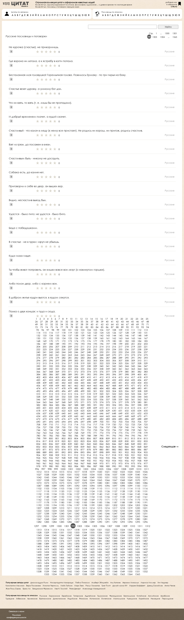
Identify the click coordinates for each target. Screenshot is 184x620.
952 (101, 460)
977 (146, 463)
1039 (129, 474)
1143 (122, 494)
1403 (38, 546)
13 (86, 318)
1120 (61, 491)
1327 (145, 529)
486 (114, 388)
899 (108, 452)
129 (133, 332)
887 (146, 449)
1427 (107, 549)
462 (76, 385)
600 (38, 407)
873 (57, 449)
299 (70, 360)
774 (114, 432)
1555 (61, 574)
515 (70, 394)
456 (38, 385)
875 (70, 449)
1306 (102, 526)
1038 (122, 474)
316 (63, 363)
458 (51, 385)
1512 (69, 565)
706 (139, 421)
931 (82, 457)
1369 (122, 538)
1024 (129, 471)
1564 (129, 574)
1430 (129, 549)
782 (51, 435)
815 (146, 438)
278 (51, 357)
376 (101, 371)
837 (57, 444)
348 (38, 368)
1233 (122, 510)
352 (63, 368)
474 (38, 388)
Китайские (141, 596)
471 (133, 385)
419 (146, 377)
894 (76, 452)
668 (127, 416)
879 (95, 449)
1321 (99, 529)
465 (95, 385)
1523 (38, 568)
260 (51, 355)
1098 (122, 485)
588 (76, 405)
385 (45, 374)
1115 (137, 488)
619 (45, 410)
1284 (54, 521)
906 (38, 455)
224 (51, 349)
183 (133, 341)
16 (101, 318)
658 (63, 416)
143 (108, 335)
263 (70, 355)
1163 (46, 499)
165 (133, 338)
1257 (76, 516)
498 (76, 391)
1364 (84, 538)
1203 (122, 505)
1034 (92, 474)
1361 (61, 538)
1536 (137, 568)
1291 (107, 521)
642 (76, 413)
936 (114, 457)
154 (63, 338)
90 (127, 327)
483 (95, 388)
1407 (69, 546)
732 (76, 427)
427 (82, 380)
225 (57, 349)
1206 (145, 505)
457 (45, 385)
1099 (129, 485)
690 (38, 421)
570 (76, 402)
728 (51, 427)
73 (41, 327)
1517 (107, 565)
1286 (69, 521)
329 (146, 363)
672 (38, 419)
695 (70, 421)
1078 (84, 483)
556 (101, 399)
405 (57, 377)
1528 (76, 568)
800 (51, 438)
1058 (46, 480)
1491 (137, 560)
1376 (61, 540)
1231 (107, 510)
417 (133, 377)
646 (101, 413)
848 (127, 444)
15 (96, 318)
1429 (122, 549)
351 (57, 368)
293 (146, 357)
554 (89, 399)
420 (38, 380)
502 (101, 391)
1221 (145, 508)
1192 (38, 505)
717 (95, 424)
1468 (76, 557)
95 (37, 330)
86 (107, 327)
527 (146, 394)
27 (41, 321)
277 (45, 357)
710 (51, 424)
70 (142, 324)
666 (114, 416)
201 (133, 343)
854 (51, 446)
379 (120, 371)
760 (139, 430)
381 (133, 371)
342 (114, 366)
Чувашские (132, 598)
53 (56, 324)
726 (38, 427)
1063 (84, 480)
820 (63, 441)
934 (101, 457)
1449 (46, 554)
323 (108, 363)
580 (139, 402)
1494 (46, 563)
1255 (61, 516)
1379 (84, 540)
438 (38, 382)
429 (95, 380)
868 (139, 446)
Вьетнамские (45, 598)
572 (89, 402)
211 (82, 346)
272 (127, 355)
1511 (61, 565)
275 (146, 355)
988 (101, 466)
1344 (46, 535)
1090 (61, 485)
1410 (92, 546)
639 (57, 413)
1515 (92, 565)
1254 (54, 516)
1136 (69, 494)
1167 (76, 499)
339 (95, 366)
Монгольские (119, 598)
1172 (114, 499)
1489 (122, 560)
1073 (46, 483)
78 (66, 327)
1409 (84, 546)
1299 (51, 526)
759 (133, 430)
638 (51, 413)
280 (63, 357)
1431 (137, 549)
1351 (99, 535)
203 (146, 343)
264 (76, 355)
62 (102, 324)
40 (107, 321)
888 (38, 452)
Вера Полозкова (33, 585)
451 (120, 382)
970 (101, 463)
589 (82, 405)
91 (132, 327)
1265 (137, 516)
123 (95, 332)
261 (57, 355)
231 (95, 349)
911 (70, 455)
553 (82, 399)
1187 (114, 502)
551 (70, 399)
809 (108, 438)
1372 (145, 538)
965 (70, 463)
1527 (69, 568)
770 (89, 432)
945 (57, 460)
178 (101, 341)
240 (38, 352)
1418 (38, 549)
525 (133, 394)
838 (63, 444)
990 (114, 466)
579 (133, 402)
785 (70, 435)
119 (70, 332)
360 (114, 368)
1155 (99, 496)
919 (120, 455)
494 (51, 391)
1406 (61, 546)
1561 (107, 574)
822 (76, 441)
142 (101, 335)
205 (45, 346)
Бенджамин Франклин (42, 588)
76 (56, 327)
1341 (137, 532)
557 (108, 399)
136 (63, 335)
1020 (99, 471)
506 (127, 391)
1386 (137, 540)
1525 (54, 568)
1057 (38, 480)
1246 (107, 513)
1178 (46, 502)
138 (76, 335)
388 (63, 374)
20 (121, 318)
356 (89, 368)
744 (38, 430)
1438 (76, 552)
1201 (107, 505)
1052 (114, 477)
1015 (61, 471)
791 (108, 435)
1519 (122, 565)
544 (139, 396)
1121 (69, 491)
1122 (76, 491)
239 (146, 349)
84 (97, 327)
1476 (137, 557)
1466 (61, 557)
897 (95, 452)
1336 (99, 532)
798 (38, 438)
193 (82, 343)
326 (127, 363)
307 (120, 360)
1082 (114, 483)
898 (101, 452)
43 (122, 321)
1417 (145, 546)
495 (57, 391)
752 (89, 430)
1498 (76, 563)
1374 (46, 540)
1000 (62, 469)
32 (66, 321)
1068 (122, 480)
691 (45, 421)
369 (57, 371)
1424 (84, 549)
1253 (46, 516)
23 (137, 318)
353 (70, 368)
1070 (137, 480)
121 (82, 332)
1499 (84, 563)
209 (70, 346)
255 (133, 352)
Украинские (54, 596)
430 (101, 380)
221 (146, 346)
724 (139, 424)
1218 (122, 508)
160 (101, 338)
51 (46, 324)
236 (127, 349)
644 (89, 413)
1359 (46, 538)
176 (89, 341)
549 (57, 399)
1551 (137, 571)
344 (127, 366)
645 (95, 413)
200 (127, 343)
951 (95, 460)
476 (51, 388)
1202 (114, 505)
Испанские (95, 598)
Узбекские (20, 598)
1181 (69, 502)
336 (76, 366)
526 (139, 394)
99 (58, 330)
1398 (114, 543)
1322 (107, 529)
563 (146, 399)
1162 (38, 499)
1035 (99, 474)
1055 (137, 477)
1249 (129, 513)
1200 (99, 505)
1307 (109, 526)
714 (76, 424)
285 (95, 357)
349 (45, 368)
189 (57, 343)
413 (108, 377)
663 (95, 416)
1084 (129, 483)
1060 (61, 480)
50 (41, 324)
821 (70, 441)
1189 (129, 502)
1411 (99, 546)
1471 (99, 557)
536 (89, 396)
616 (139, 407)
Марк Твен (79, 585)
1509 (46, 565)
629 (108, 410)
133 (45, 335)
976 (139, 463)
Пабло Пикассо (82, 582)
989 (108, 466)
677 (70, 419)
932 (89, 457)
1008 (123, 469)
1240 (61, 513)
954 (114, 460)
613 (120, 407)
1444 (122, 552)
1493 (38, 563)
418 (139, 377)
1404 (46, 546)
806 (89, 438)
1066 (107, 480)
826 (101, 441)
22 (132, 318)
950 (89, 460)
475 (45, 388)
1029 (54, 474)
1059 (54, 480)
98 (53, 330)
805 (82, 438)
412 (101, 377)
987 (95, 466)
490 (139, 388)
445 (82, 382)
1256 (69, 516)
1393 (76, 543)
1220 (137, 508)
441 (57, 382)
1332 (69, 532)
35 (82, 321)
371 (70, 371)
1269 (54, 519)
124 (101, 332)
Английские (153, 596)
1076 (69, 483)
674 (51, 419)
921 (133, 455)
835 (45, 444)
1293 (122, 521)
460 (63, 385)
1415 (129, 546)
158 (89, 338)
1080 (99, 483)
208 (63, 346)
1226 (69, 510)
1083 (122, 483)
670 (139, 416)
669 (133, 416)
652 (139, 413)
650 (127, 413)
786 (76, 435)
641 (70, 413)
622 (63, 410)
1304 (162, 37)
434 (127, 380)
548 (51, 399)
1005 (100, 469)
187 (45, 343)
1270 (61, 519)
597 (133, 405)
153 (57, 338)
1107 (76, 488)
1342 (145, 532)
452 (127, 382)
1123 (84, 491)
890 (51, 452)
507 (133, 391)
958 (139, 460)
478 (63, 388)
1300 (167, 33)
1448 (38, 554)
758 (127, 430)
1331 (61, 532)
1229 (92, 510)
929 (70, 457)
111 (133, 330)
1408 (76, 546)
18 (111, 318)
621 (57, 410)
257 (146, 352)
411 (95, 377)
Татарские (78, 596)
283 (82, 357)
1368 (114, 538)
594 (114, 405)
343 (120, 366)
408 (76, 377)
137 (70, 335)
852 (38, 446)
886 (139, 449)
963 (57, 463)
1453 (76, 554)
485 (108, 388)
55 (66, 324)
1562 (114, 574)
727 (45, 427)
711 (57, 424)
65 (117, 324)
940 (139, 457)
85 (102, 327)
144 (114, 335)
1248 (122, 513)
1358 (38, 538)
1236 (145, 510)
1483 (76, 560)
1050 (99, 477)
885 (133, 449)
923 (146, 455)
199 (120, 343)
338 (89, 366)
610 (101, 407)
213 (95, 346)
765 (57, 432)
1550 (129, 571)
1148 (46, 496)
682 (101, 419)
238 (139, 349)
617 (146, 407)
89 (122, 327)
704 (127, 421)
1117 (38, 491)
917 (108, 455)
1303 (154, 37)
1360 (54, 538)
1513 (76, 565)
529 (45, 396)
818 (51, 441)
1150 (61, 496)
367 (45, 371)
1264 (129, 516)
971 (108, 463)
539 (108, 396)
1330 (54, 532)
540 (114, 396)
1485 (92, 560)
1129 (129, 491)
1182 (76, 502)
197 (108, 343)
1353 (114, 535)
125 (108, 332)
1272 (76, 519)
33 (72, 321)
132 (38, 335)
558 (114, 399)
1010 (138, 469)
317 (70, 363)
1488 (114, 560)
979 (45, 466)
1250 (137, 513)
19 (116, 318)
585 (57, 405)
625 (82, 410)
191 (70, 343)
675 (57, 419)
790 (101, 435)
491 (146, 388)
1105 (61, 488)
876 (76, 449)
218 (127, 346)
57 (77, 324)
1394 (84, 543)
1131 (145, 491)
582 (38, 405)
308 (127, 360)
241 (45, 352)
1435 (54, 552)
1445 (129, 552)
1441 (99, 552)
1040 (137, 474)
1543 (76, 571)
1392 (69, 543)
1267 (38, 519)
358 (101, 368)
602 (51, 407)
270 (114, 355)
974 (127, 463)
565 (45, 402)
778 (139, 432)
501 (95, 391)
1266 (145, 516)
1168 (84, 499)
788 (89, 435)
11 (76, 318)
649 (120, 413)
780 (38, 435)
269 (108, 355)
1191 (145, 502)
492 (38, 391)
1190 (137, 502)
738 (114, 427)
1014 (54, 471)
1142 (114, 494)
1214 (92, 508)
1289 (92, 521)
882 (114, 449)
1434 (46, 552)
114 (38, 332)
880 (101, 449)
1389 (46, 543)
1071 (145, 480)
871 (45, 449)
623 (70, 410)
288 (114, 357)
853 (45, 446)
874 (63, 449)
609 (95, 407)
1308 (117, 526)
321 (95, 363)
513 (57, 394)
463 (82, 385)
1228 (84, 510)
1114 (129, 488)
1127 (114, 491)
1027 (38, 474)
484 (101, 388)
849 (133, 444)
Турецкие (10, 598)
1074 (54, 483)
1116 (145, 488)
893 (70, 452)
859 (82, 446)
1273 (84, 519)
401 (146, 374)
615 (133, 407)
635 (146, 410)
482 (89, 388)
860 (89, 446)
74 (46, 327)
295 (45, 360)
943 (45, 460)
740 (127, 427)
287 (108, 357)
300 (76, 360)
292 (139, 357)
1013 (46, 471)
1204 (129, 505)
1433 (38, 552)
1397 (107, 543)
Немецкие (155, 598)
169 (45, 341)
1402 (145, 543)
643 (82, 413)
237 (133, 349)
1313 (38, 529)
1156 (107, 496)
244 (63, 352)
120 (76, 332)
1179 (54, 502)
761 (146, 430)
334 (63, 366)
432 (114, 380)
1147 (38, 496)
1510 (54, 565)
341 (108, 366)
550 (63, 399)
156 (76, 338)
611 (108, 407)
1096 (107, 485)
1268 (46, 519)
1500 (92, 563)
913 (82, 455)
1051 (107, 477)
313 (45, 363)
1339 (122, 532)
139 (82, 335)
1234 (129, 510)
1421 (61, 549)
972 (114, 463)
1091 (69, 485)
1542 (69, 571)
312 (38, 363)
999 (56, 469)
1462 (145, 554)
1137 (76, 494)
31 (61, 321)
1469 (84, 557)
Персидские (167, 598)
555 (95, 399)
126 (114, 332)
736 (101, 427)
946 (63, 460)
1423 (76, 549)
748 (63, 430)
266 (89, 355)
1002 (78, 469)
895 (82, 452)
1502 (107, 563)
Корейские (144, 598)
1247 (114, 513)
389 (70, 374)
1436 (61, 552)
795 (133, 435)
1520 (129, 565)
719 (108, 424)
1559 (92, 574)
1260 (99, 516)
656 (51, 416)
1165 (61, 499)
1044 (54, 477)
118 (63, 332)
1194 (54, 505)
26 (36, 321)
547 (45, 399)
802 (63, 438)
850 (139, 444)
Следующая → (169, 446)
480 (76, 388)
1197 (76, 505)
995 (146, 466)
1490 (129, 560)
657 (57, 416)
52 (51, 324)
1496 (61, 563)
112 (139, 330)
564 (38, 402)
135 (57, 335)
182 (127, 341)
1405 (54, 546)
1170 (99, 499)
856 (63, 446)
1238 (46, 513)
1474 (122, 557)
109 (120, 330)
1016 (69, 471)
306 (114, 360)
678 (76, 419)
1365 (92, 538)
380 (127, 371)
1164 (54, 499)
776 (127, 432)
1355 (129, 535)
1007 (116, 469)
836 (51, 444)
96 (42, 330)
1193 (46, 505)
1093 (84, 485)
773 (108, 432)
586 (63, 405)
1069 (129, 480)
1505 (129, 563)
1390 (54, 543)
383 (146, 371)
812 (127, 438)
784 (63, 435)
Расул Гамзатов (93, 585)
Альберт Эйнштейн (99, 582)
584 (51, 405)
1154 (92, 496)
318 (76, 363)
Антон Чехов (170, 585)
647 (108, 413)
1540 (54, 571)
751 (82, 430)
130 (139, 332)
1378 (76, 540)
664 (101, 416)
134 (51, 335)
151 (45, 338)
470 (127, 385)
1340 (129, 532)
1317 (69, 529)
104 (89, 330)
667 (120, 416)
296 (51, 360)
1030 (61, 474)
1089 (54, 485)
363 (133, 368)
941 (146, 457)
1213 (84, 508)
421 (45, 380)
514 (63, 394)
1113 (122, 488)
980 (51, 466)
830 (127, 441)
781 (45, 435)
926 (51, 457)
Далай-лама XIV (119, 585)
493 (45, 391)
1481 (61, 560)
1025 (137, 471)
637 (45, 413)
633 (133, 410)
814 (139, 438)
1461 (137, 554)
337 (82, 366)
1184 (92, 502)
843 (95, 444)
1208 (46, 508)
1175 (137, 499)
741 (133, 427)
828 (114, 441)
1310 (132, 526)
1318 (76, 529)
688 (139, 419)
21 (126, 318)
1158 (122, 496)
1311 (140, 526)
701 (108, 421)
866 (127, 446)
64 (112, 324)
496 (63, 391)
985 (82, 466)
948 (76, 460)
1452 (69, 554)
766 (63, 432)
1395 (92, 543)
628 (101, 410)
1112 (114, 488)
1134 (54, 494)
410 (89, 377)
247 (82, 352)
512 (51, 394)
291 (133, 357)
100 (63, 330)
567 (57, 402)
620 (51, 410)
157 (82, 338)
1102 (38, 488)
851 (146, 444)
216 (114, 346)
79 (72, 327)
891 (57, 452)
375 (95, 371)
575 (108, 402)
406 (63, 377)
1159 (129, 496)
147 (133, 335)
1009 (131, 469)
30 (56, 321)
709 (45, 424)
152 (51, 338)
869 (146, 446)
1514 (84, 565)
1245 (99, 513)
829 (120, 441)
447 (95, 382)
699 (95, 421)
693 (57, 421)
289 (120, 357)
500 (89, 391)
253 (120, 352)
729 (57, 427)
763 (45, 432)
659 (70, 416)
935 (108, 457)
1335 (92, 532)
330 (38, 366)
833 (146, 441)
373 (82, 371)
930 (76, 457)
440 (51, 382)
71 (147, 324)
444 (76, 382)
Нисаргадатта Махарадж (61, 582)
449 (108, 382)
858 (76, 446)
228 (76, 349)
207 (57, 346)
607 (82, 407)
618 (38, 410)
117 (57, 332)
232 (101, 349)
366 (38, 371)
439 (45, 382)
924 (38, 457)
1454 (84, 554)
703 (120, 421)
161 (108, 338)
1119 (54, 491)
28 (46, 321)
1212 (76, 508)
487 (120, 388)
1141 (107, 494)
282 (76, 357)
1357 (145, 535)
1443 (114, 552)
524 (127, 394)
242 (51, 352)
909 (57, 455)
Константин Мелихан (15, 585)
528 (38, 396)
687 (133, 419)
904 (139, 452)
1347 (69, 535)
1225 (61, 510)
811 (120, 438)
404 (51, 377)
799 (45, 438)
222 (38, 349)
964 (63, 463)
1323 (114, 529)
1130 (137, 491)
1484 (84, 560)
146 (127, 335)
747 (57, 430)
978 (38, 466)
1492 (145, 560)
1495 (54, 563)
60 (92, 324)
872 (51, 449)
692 (51, 421)
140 (89, 335)
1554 (54, 574)
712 (63, 424)
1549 (122, 571)
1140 (99, 494)
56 (72, 324)
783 (57, 435)
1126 (107, 491)
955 (120, 460)
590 (89, 405)
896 (89, 452)
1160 (137, 496)
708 (38, 424)
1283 (46, 521)
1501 (99, 563)
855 (57, 446)
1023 (122, 471)
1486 (99, 560)
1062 (76, 480)
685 (120, 419)
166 (139, 338)
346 (139, 366)
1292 (114, 521)
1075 (61, 483)
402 (38, 377)
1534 (122, 568)
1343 (38, 535)
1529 (84, 568)
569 (70, 402)
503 (108, 391)
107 (108, 330)
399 (133, 374)
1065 (99, 480)
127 (120, 332)
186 (38, 343)
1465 (54, 557)
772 (101, 432)
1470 (92, 557)
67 (127, 324)
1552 (145, 571)
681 (95, 419)
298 (63, 360)
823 (82, 441)
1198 (84, 505)
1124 (92, 491)
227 (70, 349)
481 (82, 388)
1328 (38, 532)
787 (82, 435)
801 (57, 438)
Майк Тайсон (66, 585)
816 (38, 441)
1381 (99, 540)
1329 (46, 532)
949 (82, 460)
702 (114, 421)
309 (133, 360)
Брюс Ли (27, 588)
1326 (137, 529)
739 (120, 427)
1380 (92, 540)
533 (70, 396)
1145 (137, 494)
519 (95, 394)
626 (89, 410)
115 (45, 332)
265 (82, 355)
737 (108, 427)
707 (146, 421)
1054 (129, 477)
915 (95, 455)
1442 (107, 552)
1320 (92, 529)
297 (57, 360)
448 (101, 382)
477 (57, 388)
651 (133, 413)
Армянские (32, 598)
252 (114, 352)
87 (112, 327)
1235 (137, 510)
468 (114, 385)
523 (120, 394)
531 (57, 396)
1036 (107, 474)
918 (114, 455)
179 (108, 341)
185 (146, 341)
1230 (99, 510)
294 (38, 360)
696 (76, 421)
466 (101, 385)
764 (51, 432)
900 (114, 452)
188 (51, 343)
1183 (84, 502)
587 (70, 405)
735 (95, 427)
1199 (92, 505)
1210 (61, 508)
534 (76, 396)
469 (120, 385)
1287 (76, 521)
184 (139, 341)
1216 (107, 508)
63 (107, 324)
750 (76, 430)
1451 (61, 554)
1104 (54, 488)
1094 (92, 485)
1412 (107, 546)
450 (114, 382)
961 (45, 463)
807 (95, 438)
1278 (122, 519)
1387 (145, 540)
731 (70, 427)
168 (38, 341)
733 (82, 427)
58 (82, 324)
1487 (107, 560)
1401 (137, 543)
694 (63, 421)
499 (82, 391)
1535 (129, 568)
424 (63, 380)
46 (137, 321)
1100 (137, 485)
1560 (99, 574)
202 (139, 343)
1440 (92, 552)
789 (95, 435)
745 (45, 430)
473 (146, 385)
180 (114, 341)
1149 (54, 496)
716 (89, 424)
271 (120, 355)
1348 (76, 535)
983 (70, 466)
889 (45, 452)
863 (108, 446)
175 (82, 341)
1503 (114, 563)
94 (147, 327)
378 (114, 371)
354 (76, 368)
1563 (122, 574)
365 (146, 368)
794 (127, 435)
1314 (46, 529)
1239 (54, 513)
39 (102, 321)
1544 (84, 571)
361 (120, 368)
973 (120, 463)
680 (89, 419)
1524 (46, 568)
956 (127, 460)
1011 (146, 469)
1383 (114, 540)
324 (114, 363)
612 (114, 407)
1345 (54, 535)
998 (50, 469)
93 (142, 327)
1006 (108, 469)
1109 (92, 488)
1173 (122, 499)
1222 (38, 510)
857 (70, 446)
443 (70, 382)
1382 (107, 540)
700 (101, 421)
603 (57, 407)
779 (146, 432)
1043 (46, 477)
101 (70, 330)
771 (95, 432)
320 (89, 363)
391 (82, 374)
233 (108, 349)
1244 (92, 513)
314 (51, 363)
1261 (107, 516)
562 (139, 399)
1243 (84, 513)
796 (139, 435)
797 (146, 435)
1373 (38, 540)
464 (89, 385)
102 (76, 330)
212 (89, 346)
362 (127, 368)
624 (76, 410)
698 (89, 421)
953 (108, 460)
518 (89, 394)
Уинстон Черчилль (51, 585)
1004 (93, 469)
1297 (36, 526)
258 (38, 355)
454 (139, 382)
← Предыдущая (15, 446)
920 (127, 455)
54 (61, 324)
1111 (107, 488)
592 (101, 405)
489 (133, 388)
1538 (38, 571)
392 (89, 374)
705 (133, 421)
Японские (83, 598)
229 (82, 349)
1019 (92, 471)
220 (139, 346)
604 (63, 407)
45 (132, 321)
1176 (145, 499)
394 (101, 374)
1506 (137, 563)
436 (139, 380)
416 (127, 377)
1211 (69, 508)
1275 (99, 519)
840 (76, 444)
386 (51, 374)
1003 (85, 469)
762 (38, 432)
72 (36, 327)
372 (76, 371)
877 (82, 449)
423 (57, 380)
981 (57, 466)
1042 (38, 477)
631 (120, 410)
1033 (84, 474)
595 (120, 405)
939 (133, 457)
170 (51, 341)
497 (70, 391)
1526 (61, 568)
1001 (70, 469)
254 (127, 352)
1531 (99, 568)
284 (89, 357)
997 (43, 469)
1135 (61, 494)
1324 (122, 529)
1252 (38, 516)
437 (146, 380)
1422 (69, 549)
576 (114, 402)
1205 (137, 505)
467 (108, 385)
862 (101, 446)
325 (120, 363)
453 (133, 382)
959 (146, 460)
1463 (38, 557)
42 (117, 321)
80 (77, 327)
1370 (129, 538)
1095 (99, 485)
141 (95, 335)
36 (87, 321)
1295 (137, 521)
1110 (99, 488)
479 (70, 388)
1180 (61, 502)
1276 (107, 519)
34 (77, 321)
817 (45, 441)
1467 (69, 557)
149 (146, 335)
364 (139, 368)
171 (57, 341)
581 (146, 402)
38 (97, 321)
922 (139, 455)
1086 (145, 483)
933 (95, 457)
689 (146, 419)
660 (76, 416)
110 (127, 330)
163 (120, 338)
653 (146, 413)
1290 (99, 521)
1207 (38, 508)
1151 (69, 496)
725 (146, 424)
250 (101, 352)
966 (76, 463)
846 (114, 444)
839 (70, 444)
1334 (84, 532)
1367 (107, 538)
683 (108, 419)
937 (120, 457)
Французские (115, 596)
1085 (137, 483)
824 (89, 441)
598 (139, 405)
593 (108, 405)
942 (38, 460)
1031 (69, 474)
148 (139, 335)
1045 (61, 477)
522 (114, 394)
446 (89, 382)
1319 (84, 529)
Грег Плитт (106, 585)
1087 (38, 485)
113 (146, 330)
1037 (114, 474)
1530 (92, 568)
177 (95, 341)
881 (108, 449)
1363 (76, 538)
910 (63, 455)
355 (82, 368)
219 (133, 346)
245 (70, 352)
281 (70, 357)
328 (139, 363)
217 (120, 346)
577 (120, 402)
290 (127, 357)
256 (139, 352)
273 (133, 355)
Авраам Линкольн (130, 582)
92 (137, 327)
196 (101, 343)
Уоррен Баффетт (137, 585)
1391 (61, 543)
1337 (107, 532)
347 (146, 366)
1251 (145, 513)
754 (101, 430)
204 (38, 346)
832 (139, 441)
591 (95, 405)
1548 (114, 571)
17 (106, 318)
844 (101, 444)
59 (87, 324)
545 (146, 396)
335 (70, 366)
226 (63, 349)
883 (120, 449)
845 (108, 444)
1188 (122, 502)
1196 (69, 505)
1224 (54, 510)
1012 (38, 471)
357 (95, 368)
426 (76, 380)
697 (82, 421)
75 (51, 327)
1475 (129, 557)
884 (127, 449)
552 (76, 399)
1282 (38, 521)
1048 (84, 477)
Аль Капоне (115, 582)
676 (63, 419)
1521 (137, 565)
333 (57, 366)
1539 (46, 571)
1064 (92, 480)
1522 (145, 565)
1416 (137, 546)
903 (133, 452)
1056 (145, 477)
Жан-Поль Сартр (13, 588)
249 (95, 352)
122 (89, 332)
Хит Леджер (163, 582)
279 (57, 357)
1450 (54, 554)
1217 (114, 508)
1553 (46, 574)
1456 (99, 554)
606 (76, 407)
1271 (69, 519)
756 (114, 430)
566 (51, 402)
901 (120, 452)
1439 (84, 552)
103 (82, 330)
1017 (76, 471)
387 (57, 374)
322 (101, 363)
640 (63, 413)
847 (120, 444)
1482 (69, 560)
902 (127, 452)
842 (89, 444)
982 (63, 466)
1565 (174, 37)
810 (114, 438)
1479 (46, 560)
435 (133, 380)
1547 (107, 571)
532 (63, 396)
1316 (61, 529)
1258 (84, 516)
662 (89, 416)
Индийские (72, 598)
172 (63, 341)
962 (51, 463)
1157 (114, 496)
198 (114, 343)
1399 (122, 543)
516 (76, 394)
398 (127, 374)
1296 (145, 521)
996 (37, 469)
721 (120, 424)
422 (51, 380)
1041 (145, 474)
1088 (46, 485)
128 (127, 332)
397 (120, 374)
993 (133, 466)
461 (70, 385)
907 (45, 455)
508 (139, 391)
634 (139, 410)
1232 (114, 510)
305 (108, 360)
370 (63, 371)
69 (137, 324)
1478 (38, 560)
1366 (99, 538)
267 (95, 355)
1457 (107, 554)
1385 (129, 540)
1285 (61, 521)
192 (76, 343)
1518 (114, 565)
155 (70, 338)
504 (114, 391)
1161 (145, 496)
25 (147, 318)
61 (97, 324)
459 (57, 385)
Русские (43, 596)
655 (45, 416)
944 (51, 460)
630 (114, 410)
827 (108, 441)
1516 (99, 565)
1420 (54, 549)
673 (45, 419)
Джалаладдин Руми (39, 582)
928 (63, 457)
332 (51, 366)
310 (139, 360)
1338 (114, 532)
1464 (46, 557)
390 (76, 374)
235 (120, 349)
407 (70, 377)
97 (48, 330)
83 (92, 327)
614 (127, 407)
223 (45, 349)
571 (82, 402)
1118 (46, 491)
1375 (54, 540)
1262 (114, 516)
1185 (99, 502)
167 (146, 338)
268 (101, 355)
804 (76, 438)
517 (82, 394)
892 (63, 452)
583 (45, 405)
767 (70, 432)
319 (82, 363)
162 (114, 338)
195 (95, 343)
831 (133, 441)
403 (45, 377)
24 (142, 318)
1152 (76, 496)
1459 (122, 554)
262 (63, 355)
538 (101, 396)
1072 (38, 483)
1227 (76, 510)
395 (108, 374)
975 (133, 463)
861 (95, 446)
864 (114, 446)
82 (87, 327)
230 (89, 349)
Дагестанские (59, 598)
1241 (69, 513)
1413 (114, 546)
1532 (107, 568)
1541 (61, 571)
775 (120, 432)
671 (146, 416)
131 (146, 332)
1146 (145, 494)
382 (139, 371)
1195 (61, 505)
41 (112, 321)
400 (139, 374)
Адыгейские (90, 596)
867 (133, 446)
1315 (54, 529)
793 (120, 435)
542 (127, 396)
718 (101, 424)
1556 (69, 574)
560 (127, 399)
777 (133, 432)
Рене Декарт (75, 588)
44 (127, 321)
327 (133, 363)
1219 (129, 508)
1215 (99, 508)
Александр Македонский (94, 588)
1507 (145, 563)
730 (63, 427)
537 (95, 396)
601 (45, 407)
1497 (69, 563)
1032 (76, 474)
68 (132, 324)
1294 (129, 521)
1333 (76, 532)
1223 (46, 510)
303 (95, 360)
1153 (84, 496)
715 (82, 424)
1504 (122, 563)
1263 (122, 516)
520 (101, 394)
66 (122, 324)
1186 (107, 502)
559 (120, 399)
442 (63, 382)
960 (38, 463)
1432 (145, 549)
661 (82, 416)
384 (38, 374)
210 (76, 346)
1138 (84, 494)
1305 (94, 526)
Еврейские (67, 596)
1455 (92, 554)
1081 (107, 483)
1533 (114, 568)
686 (127, 419)
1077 (76, 483)
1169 (92, 499)
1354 (122, 535)
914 (89, 455)
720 (114, 424)
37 (92, 321)
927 (57, 457)
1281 (145, 519)
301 (82, 360)
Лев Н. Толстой (60, 588)
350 (51, 368)
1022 (114, 471)
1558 (84, 574)
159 (95, 338)
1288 (84, 521)
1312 (147, 526)
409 (82, 377)
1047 (76, 477)
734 (89, 427)
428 (89, 380)
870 (38, 449)
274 (139, 355)
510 (38, 394)
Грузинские (102, 596)
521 (108, 394)
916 (101, 455)
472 (139, 385)
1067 (114, 480)
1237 (38, 513)
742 (139, 427)
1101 (145, 485)
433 (120, 380)
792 (114, 435)
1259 (92, 516)
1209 (54, 508)
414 (114, 377)
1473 (114, 557)
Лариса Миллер (148, 582)
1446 (137, 552)
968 (89, 463)
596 (127, 405)
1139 (92, 494)
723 (133, 424)
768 (76, 432)
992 (127, 466)
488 (127, 388)
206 (51, 346)
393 (95, 374)
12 (81, 318)
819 (57, 441)
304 (101, 360)
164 (127, 338)
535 (82, 396)
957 (133, 460)
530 (51, 396)
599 (146, 405)
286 (101, 357)
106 (101, 330)
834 (38, 444)
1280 (137, 519)
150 (38, 338)
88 (117, 327)
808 (101, 438)
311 (146, 360)
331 (45, 366)
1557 (76, 574)
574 (101, 402)
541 (120, 396)
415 (120, 377)
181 (120, 341)
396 (114, 374)
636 (38, 413)
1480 (54, 560)
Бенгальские (129, 596)
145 (120, 335)
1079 (92, 483)
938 (127, 457)
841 (82, 444)
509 (146, 391)
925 (45, 457)
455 (146, 382)
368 (51, 371)
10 (71, 318)
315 (57, 363)
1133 (46, 494)
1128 (122, 491)
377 (108, 371)
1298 (44, 526)
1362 (69, 538)
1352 (107, 535)
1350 (92, 535)
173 (70, 341)
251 (108, 352)
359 (108, 368)
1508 (38, 565)
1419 (46, 549)
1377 (69, 540)
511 (45, 394)
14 (91, 318)
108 (114, 330)
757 (120, 430)
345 (133, 366)
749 (70, 430)
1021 (107, 471)
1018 (84, 471)
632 (127, 410)
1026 (145, 471)
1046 (69, 477)
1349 (84, 535)
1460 (129, 554)
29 (51, 321)
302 (89, 360)
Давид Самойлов (155, 585)
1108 (84, 488)
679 (82, 419)
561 (133, 399)
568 (63, 402)
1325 (129, 529)
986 (89, 466)
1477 (145, 557)
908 (51, 455)
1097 (114, 485)
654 (38, 416)
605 (70, 407)
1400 (129, 543)
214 (101, 346)
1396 (99, 543)
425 (70, 380)
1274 (92, 519)
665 (108, 416)
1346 (61, 535)
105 (95, 330)
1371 (137, 538)
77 (61, 327)
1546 (99, 571)
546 (38, 399)
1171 (107, 499)
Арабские (165, 596)
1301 (174, 33)
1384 (122, 540)
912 (76, 455)
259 (45, 355)
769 (82, 432)
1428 (114, 549)
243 (57, 352)
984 (76, 466)
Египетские (106, 598)
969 (95, 463)
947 (70, 460)
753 (95, 430)
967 (82, 463)
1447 (145, 552)
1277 (114, 519)
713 (70, 424)
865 (120, 446)
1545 (92, 571)
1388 (38, 543)
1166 (69, 499)
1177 (38, 502)
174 (76, 341)
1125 (99, 491)
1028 (46, 474)
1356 (137, 535)
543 (133, 396)
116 (51, 332)
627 (95, 410)
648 (114, 413)
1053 (122, 477)
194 (89, 343)
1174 (129, 499)
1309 (124, 526)
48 (147, 321)
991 (120, 466)
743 (146, 427)
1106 (69, 488)
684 (114, 419)
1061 (69, 480)
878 (89, 449)
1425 (92, 549)
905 (146, 452)
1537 (145, 568)
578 (127, 402)
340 (101, 366)
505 (120, 391)
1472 (107, 557)
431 (108, 380)
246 (76, 352)
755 (108, 430)
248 (89, 352)
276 (38, 357)
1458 (114, 554)
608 (89, 407)
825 (95, 441)
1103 (46, 488)
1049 (92, 477)
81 (82, 327)
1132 (38, 494)
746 (51, 430)
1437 (69, 552)
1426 (99, 549)
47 (142, 321)
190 (63, 343)
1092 (76, 485)
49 (36, 324)
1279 (129, 519)
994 (139, 466)
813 (133, 438)
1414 (122, 546)
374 (89, 371)
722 (127, 424)
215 (108, 346)
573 (95, 402)
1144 (129, 494)
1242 (76, 513)
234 (114, 349)
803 (70, 438)
